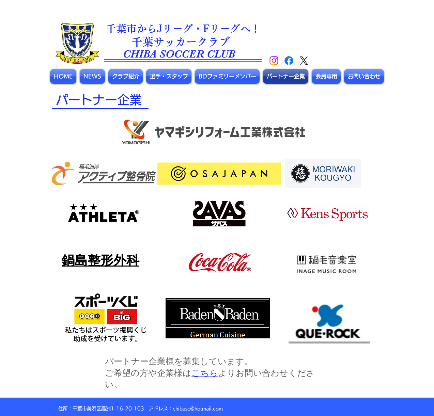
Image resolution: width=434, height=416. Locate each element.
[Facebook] (289, 60)
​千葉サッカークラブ (180, 41)
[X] (304, 60)
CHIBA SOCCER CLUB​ (179, 54)
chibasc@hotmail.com (198, 408)
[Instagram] (274, 60)
